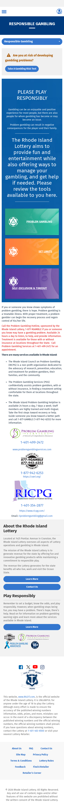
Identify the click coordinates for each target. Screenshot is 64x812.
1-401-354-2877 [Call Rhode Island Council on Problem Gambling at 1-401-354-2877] (32, 505)
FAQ (31, 748)
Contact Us (46, 748)
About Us (17, 748)
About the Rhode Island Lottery (25, 528)
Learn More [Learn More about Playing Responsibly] (32, 627)
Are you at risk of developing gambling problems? (29, 57)
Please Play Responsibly (32, 95)
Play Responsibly (19, 595)
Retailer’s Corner (32, 773)
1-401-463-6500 (36, 730)
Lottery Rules (46, 760)
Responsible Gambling (32, 23)
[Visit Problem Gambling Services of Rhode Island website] (32, 433)
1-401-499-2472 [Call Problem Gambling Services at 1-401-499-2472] (32, 442)
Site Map (20, 754)
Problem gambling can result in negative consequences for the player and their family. (32, 126)
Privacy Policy (40, 754)
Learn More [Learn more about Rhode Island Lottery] (32, 579)
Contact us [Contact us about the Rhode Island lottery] (32, 586)
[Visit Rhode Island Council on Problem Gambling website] (32, 490)
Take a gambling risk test (22, 68)
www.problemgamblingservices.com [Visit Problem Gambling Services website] (32, 449)
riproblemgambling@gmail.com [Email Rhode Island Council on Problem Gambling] (36, 516)
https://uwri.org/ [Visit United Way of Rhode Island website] (32, 476)
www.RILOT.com (26, 696)
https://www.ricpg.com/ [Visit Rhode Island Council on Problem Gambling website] (32, 510)
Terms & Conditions (21, 760)
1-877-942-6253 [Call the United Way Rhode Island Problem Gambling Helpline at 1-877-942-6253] (32, 473)
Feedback (20, 766)
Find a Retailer (41, 766)
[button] (32, 41)
